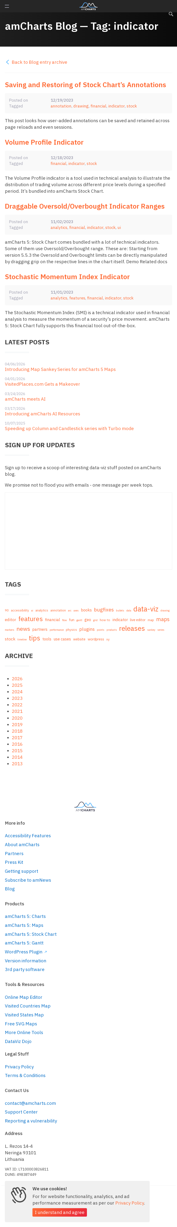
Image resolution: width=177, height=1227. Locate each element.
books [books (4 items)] (86, 609)
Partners (14, 853)
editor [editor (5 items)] (10, 619)
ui (119, 227)
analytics (59, 227)
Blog (10, 889)
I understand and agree (60, 1212)
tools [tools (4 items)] (46, 638)
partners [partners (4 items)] (39, 629)
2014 (17, 757)
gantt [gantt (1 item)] (79, 620)
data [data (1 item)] (128, 610)
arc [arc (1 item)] (69, 610)
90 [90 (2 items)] (7, 610)
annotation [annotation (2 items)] (58, 610)
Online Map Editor (23, 997)
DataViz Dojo (18, 1041)
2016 (17, 744)
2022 (17, 705)
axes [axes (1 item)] (76, 610)
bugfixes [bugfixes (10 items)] (104, 609)
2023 (17, 698)
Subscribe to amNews (28, 880)
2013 (17, 763)
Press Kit (14, 862)
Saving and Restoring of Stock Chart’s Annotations (85, 84)
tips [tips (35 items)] (34, 637)
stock (132, 106)
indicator (116, 106)
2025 (17, 685)
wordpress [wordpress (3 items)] (96, 639)
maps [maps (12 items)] (162, 619)
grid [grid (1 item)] (95, 620)
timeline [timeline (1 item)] (22, 639)
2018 (17, 731)
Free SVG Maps (21, 1024)
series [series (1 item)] (160, 629)
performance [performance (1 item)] (57, 629)
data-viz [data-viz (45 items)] (145, 608)
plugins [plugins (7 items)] (87, 629)
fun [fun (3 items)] (71, 619)
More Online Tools (24, 1032)
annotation (61, 106)
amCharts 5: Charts (25, 916)
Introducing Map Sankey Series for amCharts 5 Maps (60, 369)
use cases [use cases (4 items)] (62, 638)
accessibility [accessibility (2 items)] (20, 610)
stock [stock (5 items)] (10, 639)
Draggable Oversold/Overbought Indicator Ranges (85, 206)
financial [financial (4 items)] (52, 619)
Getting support (21, 871)
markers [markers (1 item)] (9, 629)
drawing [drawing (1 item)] (165, 610)
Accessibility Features (28, 835)
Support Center (21, 1112)
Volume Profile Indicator (44, 142)
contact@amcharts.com (30, 1103)
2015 (17, 750)
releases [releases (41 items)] (132, 628)
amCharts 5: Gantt (24, 943)
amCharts (88, 6)
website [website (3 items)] (79, 639)
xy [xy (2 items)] (108, 639)
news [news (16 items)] (23, 628)
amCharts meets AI (25, 399)
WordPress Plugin (26, 952)
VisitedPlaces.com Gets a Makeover (42, 384)
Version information (25, 961)
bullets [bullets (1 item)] (120, 610)
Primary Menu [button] (7, 6)
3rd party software (25, 969)
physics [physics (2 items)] (71, 630)
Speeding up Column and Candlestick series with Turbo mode (69, 428)
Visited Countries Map (28, 1006)
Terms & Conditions (25, 1075)
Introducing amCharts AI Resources (42, 414)
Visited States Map (24, 1015)
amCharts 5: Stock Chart (31, 934)
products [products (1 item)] (112, 629)
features (77, 298)
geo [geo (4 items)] (88, 619)
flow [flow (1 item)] (64, 620)
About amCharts (22, 844)
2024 (17, 692)
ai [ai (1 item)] (32, 610)
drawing (81, 106)
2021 (17, 711)
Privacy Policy (19, 1067)
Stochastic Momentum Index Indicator (67, 276)
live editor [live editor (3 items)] (138, 619)
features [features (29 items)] (30, 618)
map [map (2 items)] (151, 620)
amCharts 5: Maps (24, 925)
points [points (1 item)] (100, 629)
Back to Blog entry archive (36, 62)
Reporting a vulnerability (31, 1121)
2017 (17, 737)
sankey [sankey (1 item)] (151, 629)
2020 (17, 718)
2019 (17, 724)
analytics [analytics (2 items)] (41, 610)
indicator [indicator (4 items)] (120, 619)
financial (98, 106)
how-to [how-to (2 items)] (105, 620)
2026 (17, 678)
